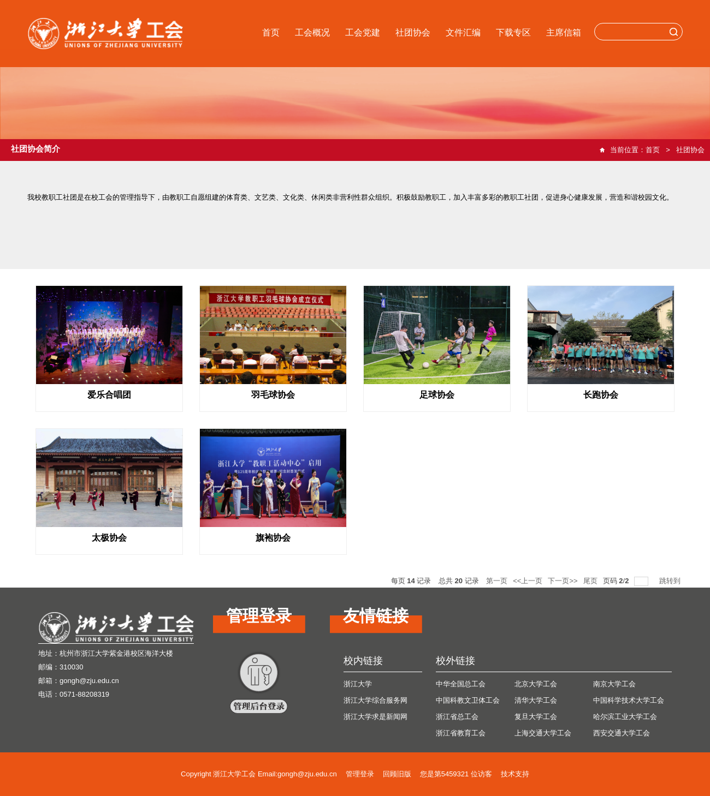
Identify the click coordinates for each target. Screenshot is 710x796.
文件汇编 (463, 32)
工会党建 (362, 32)
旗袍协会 (273, 537)
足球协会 (436, 394)
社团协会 (412, 32)
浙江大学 (358, 684)
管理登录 (360, 774)
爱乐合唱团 (109, 394)
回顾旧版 (397, 774)
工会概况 (312, 32)
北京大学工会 (535, 684)
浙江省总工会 (457, 717)
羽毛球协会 (273, 394)
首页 (271, 32)
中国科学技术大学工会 (628, 700)
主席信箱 (563, 32)
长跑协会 (600, 394)
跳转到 (671, 581)
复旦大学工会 (535, 717)
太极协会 (109, 537)
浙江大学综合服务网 (375, 700)
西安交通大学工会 (621, 733)
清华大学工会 (535, 700)
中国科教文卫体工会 (468, 700)
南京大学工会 (614, 684)
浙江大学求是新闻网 (375, 717)
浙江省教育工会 (461, 733)
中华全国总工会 (461, 684)
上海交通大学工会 (542, 733)
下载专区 (513, 32)
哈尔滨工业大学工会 (625, 717)
